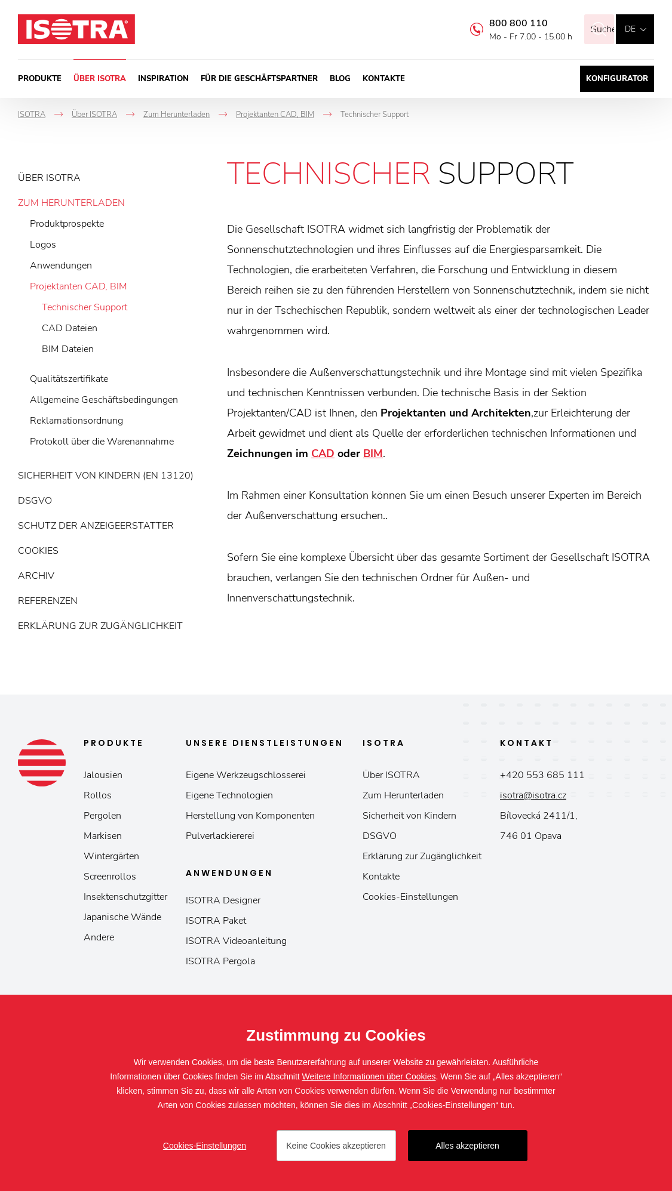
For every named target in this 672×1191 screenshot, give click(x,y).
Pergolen (102, 815)
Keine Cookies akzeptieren (336, 1145)
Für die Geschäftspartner (259, 78)
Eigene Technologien (229, 795)
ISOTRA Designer (223, 900)
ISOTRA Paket (216, 920)
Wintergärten (111, 856)
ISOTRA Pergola (220, 961)
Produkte (40, 78)
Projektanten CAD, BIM (78, 286)
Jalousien (103, 775)
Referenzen (48, 600)
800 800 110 (502, 23)
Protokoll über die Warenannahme (102, 441)
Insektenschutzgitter (125, 896)
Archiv (36, 575)
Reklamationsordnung (76, 420)
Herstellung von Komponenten (250, 815)
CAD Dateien (69, 328)
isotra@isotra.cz (533, 795)
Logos (43, 244)
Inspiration (163, 78)
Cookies (38, 550)
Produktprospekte (67, 223)
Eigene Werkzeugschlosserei (246, 775)
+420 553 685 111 (542, 775)
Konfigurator (617, 78)
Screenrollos (110, 876)
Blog (340, 78)
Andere (99, 937)
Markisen (103, 836)
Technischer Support (84, 307)
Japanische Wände (122, 917)
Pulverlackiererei (220, 836)
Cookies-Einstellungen (410, 896)
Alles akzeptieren (467, 1145)
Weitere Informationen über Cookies (369, 1076)
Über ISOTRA (99, 78)
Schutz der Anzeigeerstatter (96, 525)
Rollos (98, 795)
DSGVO (35, 500)
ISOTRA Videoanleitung (236, 941)
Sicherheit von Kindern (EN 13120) (106, 475)
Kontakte (384, 78)
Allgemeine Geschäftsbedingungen (104, 399)
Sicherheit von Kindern (409, 815)
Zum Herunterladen (71, 202)
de (630, 29)
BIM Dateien (68, 349)
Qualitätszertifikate (69, 378)
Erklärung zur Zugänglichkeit (100, 625)
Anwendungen (61, 265)
